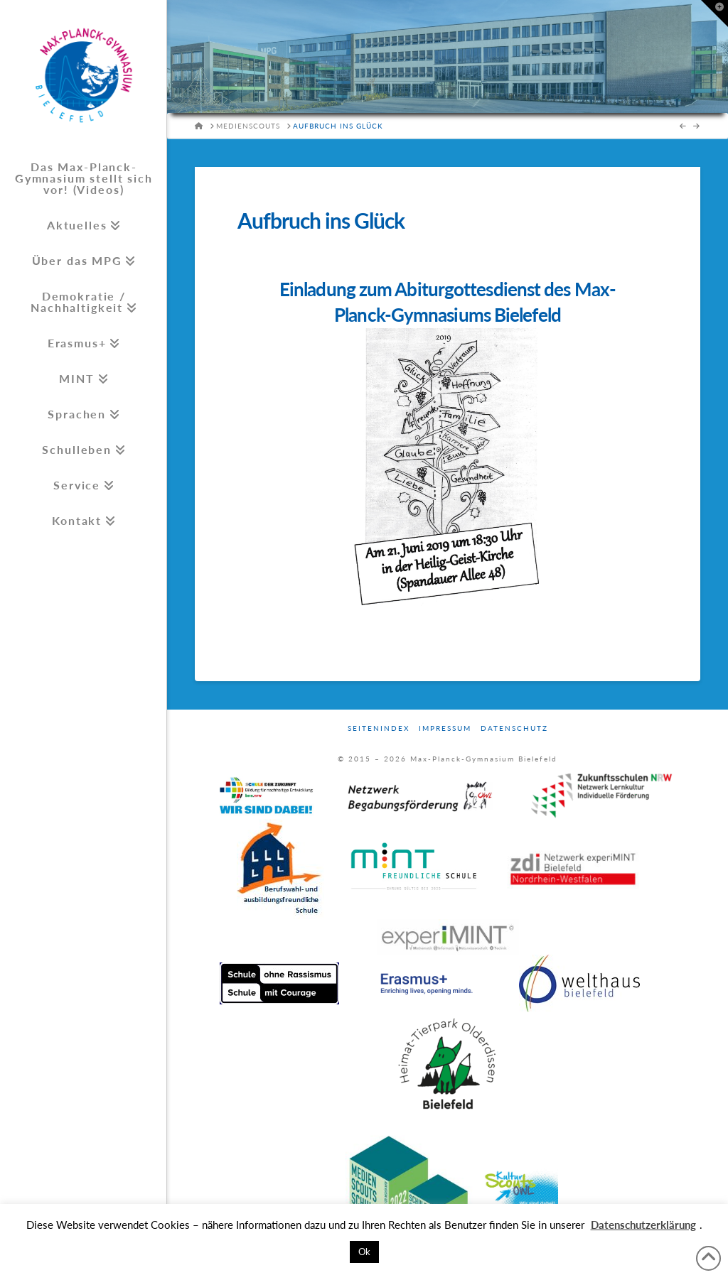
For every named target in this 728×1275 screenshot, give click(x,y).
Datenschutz (514, 728)
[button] (714, 13)
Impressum (445, 728)
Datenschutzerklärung (643, 1224)
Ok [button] (364, 1251)
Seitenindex (379, 728)
